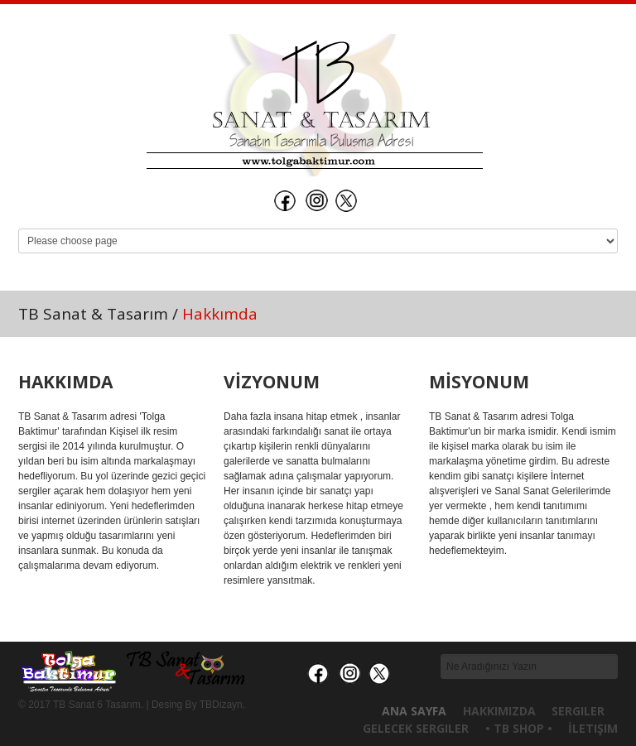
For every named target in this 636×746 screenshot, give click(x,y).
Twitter (347, 200)
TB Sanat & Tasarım (93, 314)
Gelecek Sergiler (416, 728)
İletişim (593, 728)
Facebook (284, 200)
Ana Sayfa (414, 711)
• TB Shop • (518, 728)
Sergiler (578, 711)
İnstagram (316, 200)
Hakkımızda (499, 711)
